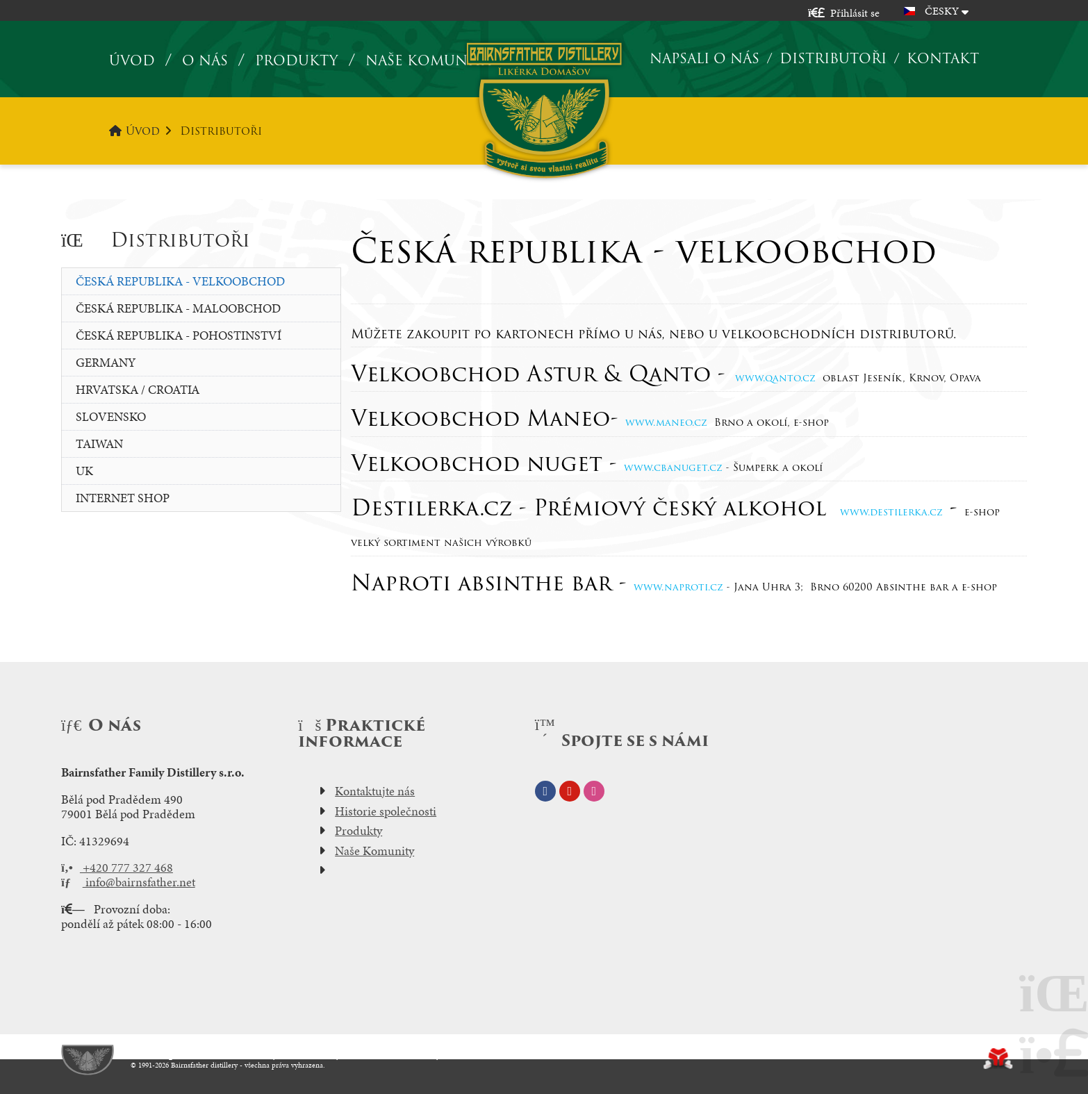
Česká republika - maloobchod (178, 308)
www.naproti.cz (678, 587)
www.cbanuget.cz (673, 467)
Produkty (296, 60)
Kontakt (943, 58)
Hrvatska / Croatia (137, 389)
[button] (843, 12)
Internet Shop (123, 497)
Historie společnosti (385, 811)
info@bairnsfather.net (128, 882)
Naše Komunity (374, 851)
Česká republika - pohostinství (178, 335)
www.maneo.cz (666, 422)
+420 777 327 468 (117, 867)
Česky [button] (942, 11)
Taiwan (99, 443)
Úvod (543, 110)
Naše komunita (428, 60)
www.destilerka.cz (891, 512)
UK (84, 470)
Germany (105, 362)
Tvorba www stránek (998, 1058)
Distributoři (833, 58)
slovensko (111, 416)
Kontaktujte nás (375, 791)
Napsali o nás (704, 58)
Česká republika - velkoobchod (180, 281)
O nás (205, 60)
